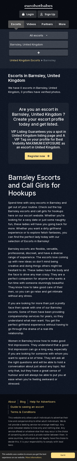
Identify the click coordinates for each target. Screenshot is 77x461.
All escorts (36, 35)
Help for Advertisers (42, 401)
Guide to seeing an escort (27, 406)
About (12, 401)
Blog (23, 401)
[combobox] (38, 44)
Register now (38, 156)
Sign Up (47, 14)
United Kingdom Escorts (25, 60)
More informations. (33, 457)
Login (28, 14)
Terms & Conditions (23, 412)
